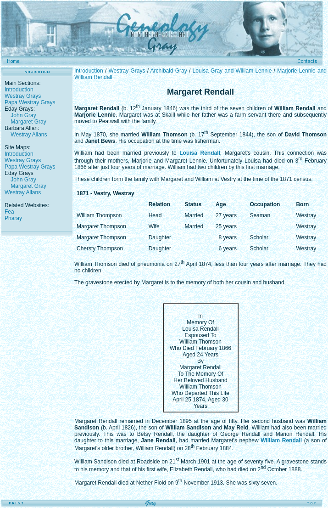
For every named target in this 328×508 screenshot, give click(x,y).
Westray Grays (23, 96)
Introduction (19, 89)
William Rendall (281, 440)
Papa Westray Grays (30, 102)
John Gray (23, 115)
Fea (9, 212)
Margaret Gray (28, 122)
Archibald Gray (168, 71)
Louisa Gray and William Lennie (232, 71)
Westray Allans (29, 134)
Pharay (13, 218)
